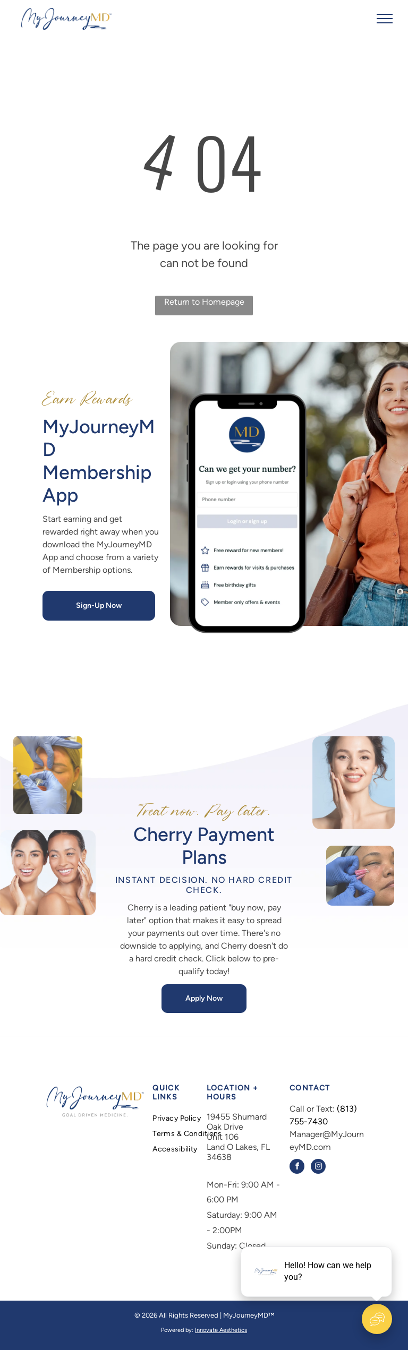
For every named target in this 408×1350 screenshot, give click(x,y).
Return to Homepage (204, 302)
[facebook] (297, 1167)
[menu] (384, 18)
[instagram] (318, 1167)
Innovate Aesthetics (221, 1330)
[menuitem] (190, 1118)
